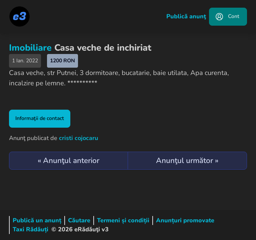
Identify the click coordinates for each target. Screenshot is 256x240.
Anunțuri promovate (185, 220)
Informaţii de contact (39, 118)
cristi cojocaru (78, 138)
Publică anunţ (186, 16)
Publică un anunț (37, 220)
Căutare (79, 220)
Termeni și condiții (123, 220)
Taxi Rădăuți (30, 229)
